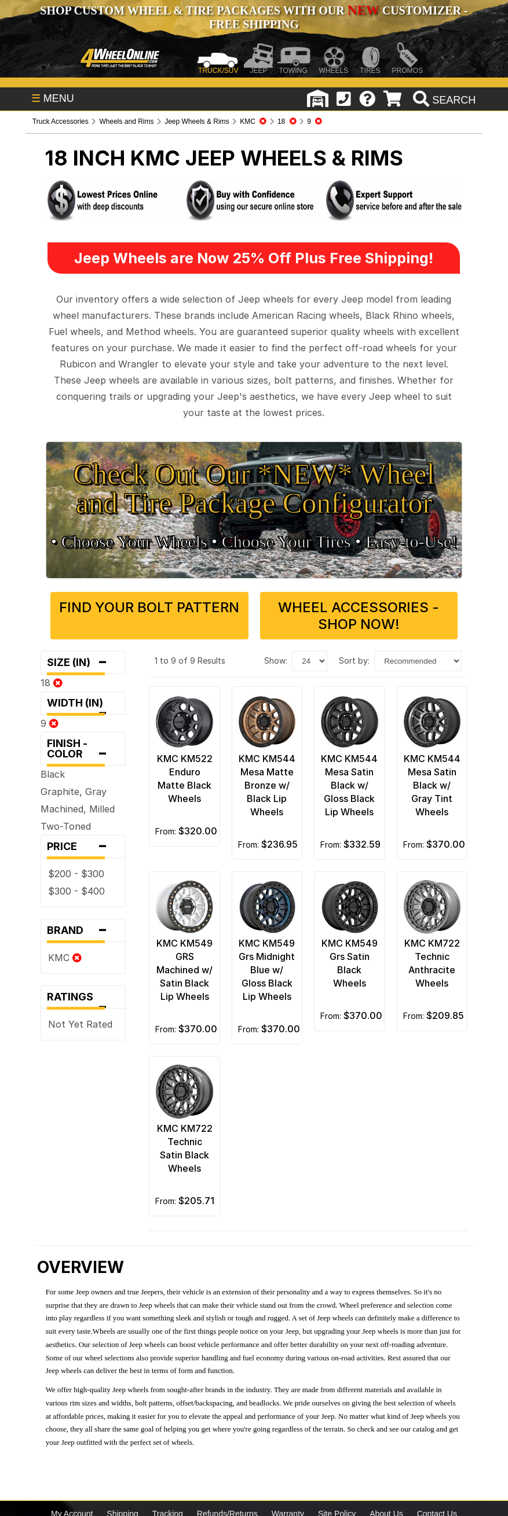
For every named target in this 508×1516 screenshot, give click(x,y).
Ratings (83, 1000)
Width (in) (83, 706)
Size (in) (83, 662)
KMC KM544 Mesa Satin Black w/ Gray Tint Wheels (432, 785)
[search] (443, 100)
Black (53, 774)
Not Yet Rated (80, 1024)
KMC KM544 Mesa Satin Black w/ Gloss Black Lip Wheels (349, 785)
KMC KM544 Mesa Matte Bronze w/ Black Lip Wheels (267, 785)
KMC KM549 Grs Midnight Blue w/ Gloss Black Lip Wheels (267, 969)
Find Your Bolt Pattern (149, 607)
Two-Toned (66, 826)
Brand (83, 930)
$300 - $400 (76, 891)
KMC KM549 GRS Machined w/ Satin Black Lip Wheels (184, 969)
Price (83, 846)
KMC (65, 957)
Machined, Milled (78, 809)
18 (52, 683)
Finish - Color (83, 751)
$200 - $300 (76, 874)
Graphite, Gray (74, 791)
